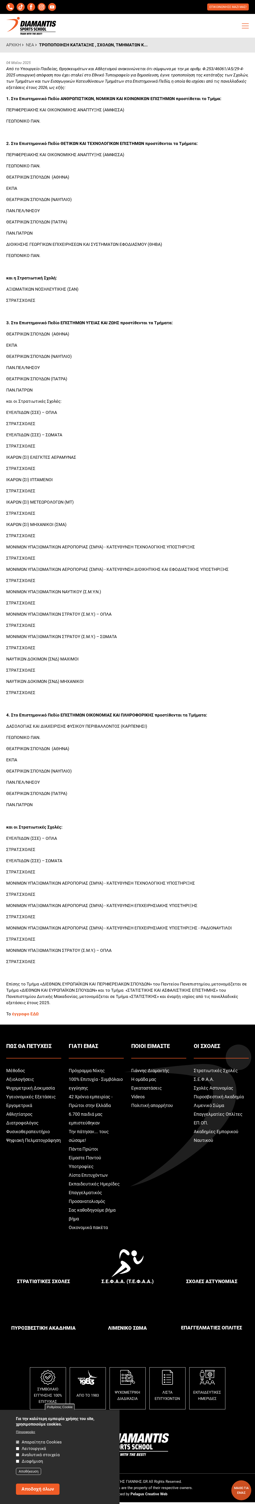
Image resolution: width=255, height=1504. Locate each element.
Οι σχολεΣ (207, 1048)
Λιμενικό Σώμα (209, 1107)
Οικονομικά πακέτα (88, 1229)
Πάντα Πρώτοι (83, 1150)
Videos (138, 1098)
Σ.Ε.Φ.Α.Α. (204, 1080)
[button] (245, 27)
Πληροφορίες (25, 1432)
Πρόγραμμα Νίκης (87, 1072)
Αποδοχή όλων (37, 1489)
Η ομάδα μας (143, 1080)
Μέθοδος (15, 1072)
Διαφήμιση (32, 1461)
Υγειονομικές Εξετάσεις (31, 1098)
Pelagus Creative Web (148, 1495)
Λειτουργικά (34, 1448)
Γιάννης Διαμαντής (150, 1072)
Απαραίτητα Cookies (42, 1441)
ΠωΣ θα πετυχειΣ (29, 1048)
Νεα (30, 46)
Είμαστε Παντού (85, 1159)
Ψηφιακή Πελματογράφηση (33, 1141)
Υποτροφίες (81, 1168)
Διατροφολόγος (22, 1124)
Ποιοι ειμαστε (150, 1048)
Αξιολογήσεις (20, 1080)
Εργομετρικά (19, 1107)
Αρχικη (13, 46)
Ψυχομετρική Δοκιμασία (30, 1089)
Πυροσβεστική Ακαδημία (219, 1098)
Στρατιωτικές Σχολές (216, 1072)
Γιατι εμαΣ (83, 1048)
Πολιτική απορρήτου (152, 1107)
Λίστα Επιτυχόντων (88, 1176)
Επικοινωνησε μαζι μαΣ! (226, 7)
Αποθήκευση (28, 1471)
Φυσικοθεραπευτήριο (28, 1133)
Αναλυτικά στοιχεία (41, 1454)
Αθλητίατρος (19, 1115)
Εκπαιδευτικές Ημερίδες (94, 1185)
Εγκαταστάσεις (146, 1089)
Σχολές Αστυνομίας (213, 1089)
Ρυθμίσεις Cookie (60, 1407)
